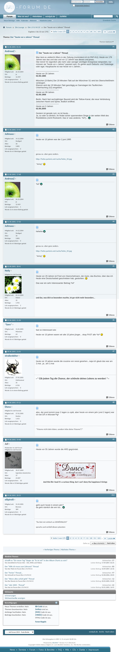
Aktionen (33, 20)
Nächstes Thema (68, 549)
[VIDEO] (38, 615)
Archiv (101, 632)
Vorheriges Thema (51, 549)
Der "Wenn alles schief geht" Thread (19, 579)
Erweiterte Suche (109, 20)
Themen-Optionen (105, 42)
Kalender (24, 20)
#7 (114, 351)
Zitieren (110, 125)
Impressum (93, 649)
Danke (82, 649)
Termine (22, 649)
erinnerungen (10, 595)
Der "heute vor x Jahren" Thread (24, 37)
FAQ (60, 649)
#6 (114, 320)
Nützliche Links (45, 20)
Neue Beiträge (9, 20)
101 (99, 31)
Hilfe (111, 2)
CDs (74, 649)
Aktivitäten (37, 16)
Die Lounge (19, 27)
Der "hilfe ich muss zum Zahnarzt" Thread (22, 566)
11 (87, 31)
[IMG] (37, 612)
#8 (114, 402)
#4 (114, 221)
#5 (114, 266)
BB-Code (38, 606)
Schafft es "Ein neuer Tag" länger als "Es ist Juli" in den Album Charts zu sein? (36, 560)
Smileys (38, 609)
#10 (113, 495)
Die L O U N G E (34, 27)
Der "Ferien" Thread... (14, 573)
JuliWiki (63, 16)
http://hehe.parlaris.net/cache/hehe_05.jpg (54, 159)
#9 (114, 439)
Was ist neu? (23, 16)
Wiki (67, 649)
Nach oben (111, 543)
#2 (114, 129)
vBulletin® (55, 643)
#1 (114, 47)
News (12, 649)
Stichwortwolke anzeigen (15, 598)
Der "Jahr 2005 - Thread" (15, 585)
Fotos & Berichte (47, 649)
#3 (114, 174)
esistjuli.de (50, 16)
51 (95, 31)
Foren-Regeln (40, 622)
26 (91, 31)
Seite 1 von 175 (59, 31)
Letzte (111, 32)
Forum (9, 16)
